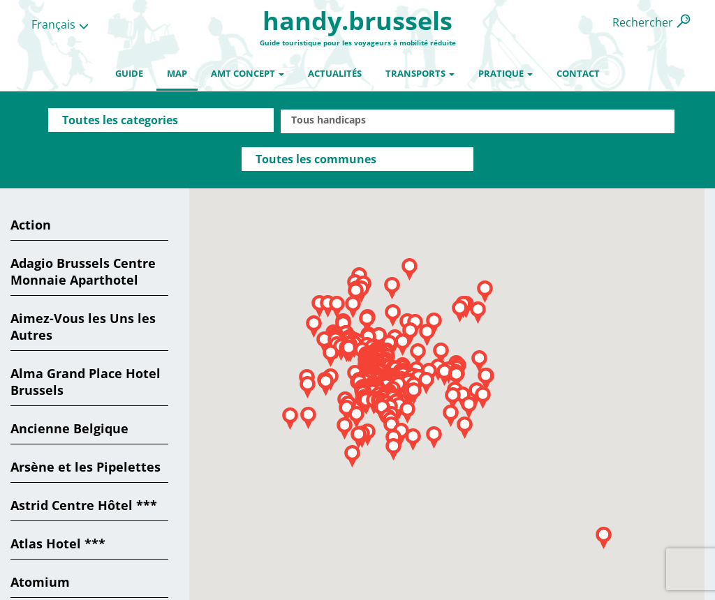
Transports (420, 73)
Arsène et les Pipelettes (85, 466)
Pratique (505, 73)
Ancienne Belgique (69, 428)
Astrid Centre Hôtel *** (83, 505)
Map (177, 73)
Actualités (335, 73)
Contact (578, 73)
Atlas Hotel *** (57, 543)
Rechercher (642, 22)
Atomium (40, 581)
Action (30, 224)
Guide (129, 73)
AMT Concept (247, 73)
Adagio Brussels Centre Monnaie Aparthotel (83, 271)
